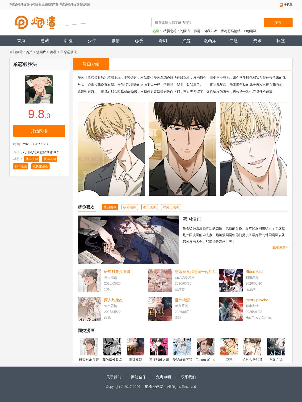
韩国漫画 (31, 159)
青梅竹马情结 (231, 31)
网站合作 (138, 377)
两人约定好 (113, 300)
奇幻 (163, 40)
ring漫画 (250, 31)
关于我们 (113, 377)
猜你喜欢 (86, 207)
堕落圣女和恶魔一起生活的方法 (195, 272)
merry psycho (257, 300)
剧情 (115, 40)
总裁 (45, 40)
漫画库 (210, 40)
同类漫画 (86, 330)
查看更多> (280, 247)
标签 (281, 40)
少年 (92, 40)
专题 (233, 40)
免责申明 (163, 377)
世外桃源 (182, 300)
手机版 (288, 4)
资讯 (257, 40)
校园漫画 (50, 159)
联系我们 (188, 377)
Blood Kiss (255, 272)
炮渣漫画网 (154, 387)
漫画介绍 (91, 64)
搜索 (278, 23)
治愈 (186, 40)
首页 (21, 40)
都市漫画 (21, 166)
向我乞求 (210, 31)
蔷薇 (53, 52)
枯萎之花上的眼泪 (176, 31)
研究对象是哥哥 (117, 272)
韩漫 (196, 31)
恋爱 (139, 40)
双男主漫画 (40, 166)
